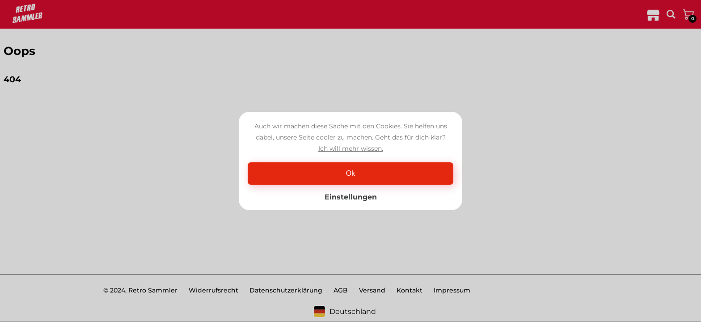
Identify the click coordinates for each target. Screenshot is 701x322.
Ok (350, 173)
